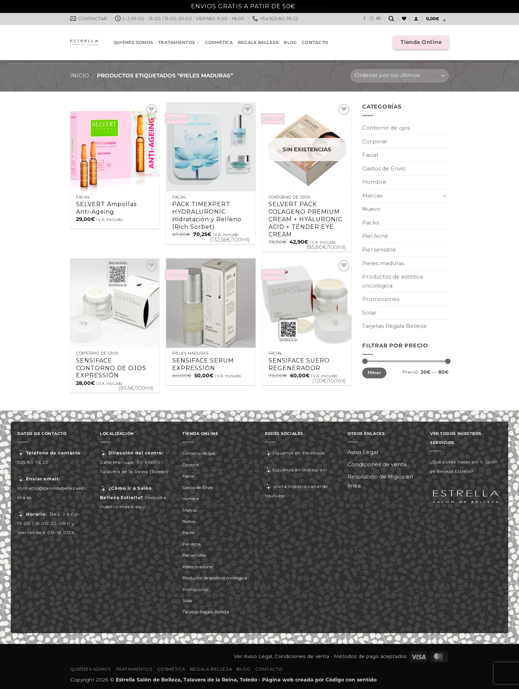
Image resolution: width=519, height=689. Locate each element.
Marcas (372, 195)
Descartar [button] (312, 6)
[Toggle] (444, 195)
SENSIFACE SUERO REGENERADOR (299, 364)
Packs (370, 222)
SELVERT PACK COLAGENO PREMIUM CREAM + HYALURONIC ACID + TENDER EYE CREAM (305, 219)
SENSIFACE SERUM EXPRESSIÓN (203, 364)
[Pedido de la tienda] (399, 76)
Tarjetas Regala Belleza (394, 326)
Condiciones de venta (377, 464)
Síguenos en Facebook (295, 452)
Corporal (374, 141)
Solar (369, 312)
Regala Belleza (258, 42)
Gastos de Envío (384, 168)
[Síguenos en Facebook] (365, 19)
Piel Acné (375, 235)
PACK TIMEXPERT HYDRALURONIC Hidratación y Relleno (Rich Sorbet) (206, 215)
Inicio (79, 75)
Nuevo (371, 208)
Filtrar (374, 372)
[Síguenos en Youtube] (378, 19)
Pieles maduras (383, 263)
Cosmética (219, 42)
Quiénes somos (133, 42)
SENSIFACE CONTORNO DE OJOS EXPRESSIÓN (111, 368)
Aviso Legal (362, 452)
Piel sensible (379, 249)
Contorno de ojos (386, 127)
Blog (290, 42)
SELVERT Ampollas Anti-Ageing (106, 208)
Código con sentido (351, 680)
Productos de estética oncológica (392, 281)
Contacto (315, 42)
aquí (140, 506)
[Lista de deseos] (404, 18)
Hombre (374, 181)
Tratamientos (179, 42)
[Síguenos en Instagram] (371, 19)
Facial (370, 154)
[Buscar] (391, 19)
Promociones (380, 298)
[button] (416, 18)
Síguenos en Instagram (296, 469)
